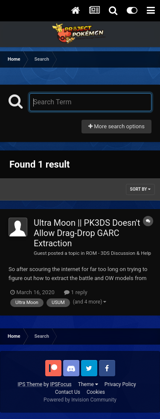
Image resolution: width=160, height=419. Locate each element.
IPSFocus (60, 384)
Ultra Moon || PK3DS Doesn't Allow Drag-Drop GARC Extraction (87, 233)
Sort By (140, 189)
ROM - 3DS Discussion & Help (118, 253)
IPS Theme (29, 384)
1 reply (75, 292)
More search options (116, 126)
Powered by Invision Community (80, 400)
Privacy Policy (120, 384)
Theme (88, 384)
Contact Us (67, 392)
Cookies (96, 392)
